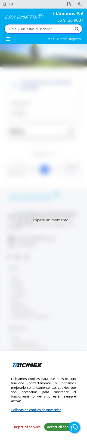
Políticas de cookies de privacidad (36, 410)
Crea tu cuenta (56, 39)
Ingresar (75, 39)
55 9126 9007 (70, 20)
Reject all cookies (27, 427)
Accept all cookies (61, 427)
